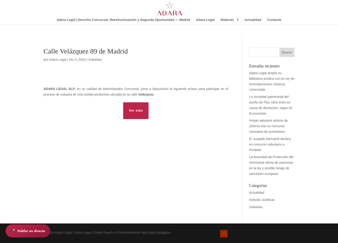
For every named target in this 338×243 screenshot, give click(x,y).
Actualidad (253, 20)
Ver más (136, 110)
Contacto (274, 20)
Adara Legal (205, 20)
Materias (227, 20)
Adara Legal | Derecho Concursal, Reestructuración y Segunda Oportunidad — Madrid (123, 20)
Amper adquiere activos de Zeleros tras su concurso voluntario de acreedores (268, 126)
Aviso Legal (83, 232)
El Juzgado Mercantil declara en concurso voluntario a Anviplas (270, 144)
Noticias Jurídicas (262, 200)
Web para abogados (156, 232)
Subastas (95, 59)
